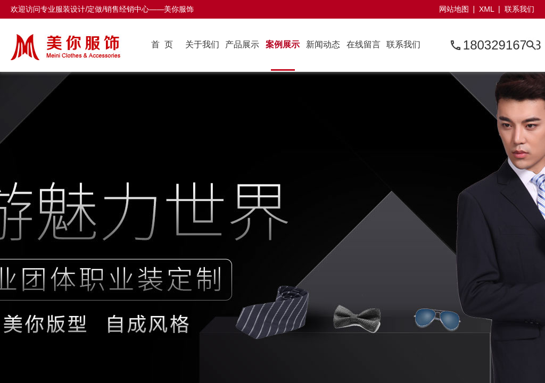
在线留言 (363, 44)
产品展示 (242, 44)
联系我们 (519, 9)
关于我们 (202, 44)
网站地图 (454, 9)
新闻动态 (323, 44)
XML (486, 9)
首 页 (162, 44)
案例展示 (283, 44)
